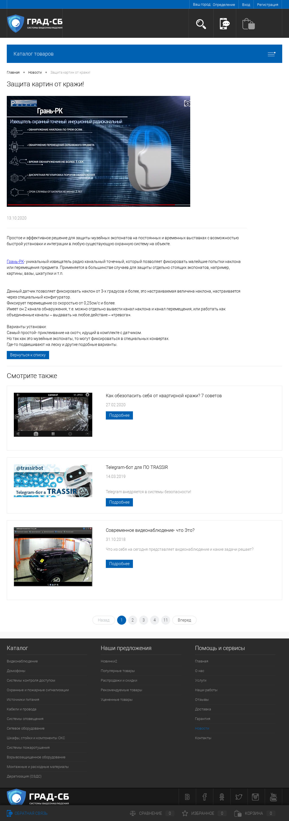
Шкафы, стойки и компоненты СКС (36, 738)
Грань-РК (15, 261)
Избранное (204, 813)
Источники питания (23, 699)
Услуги (200, 680)
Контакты (203, 738)
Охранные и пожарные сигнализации (38, 690)
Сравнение (152, 813)
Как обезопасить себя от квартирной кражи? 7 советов (164, 395)
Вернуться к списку (28, 355)
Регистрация (267, 5)
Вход (246, 5)
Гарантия (202, 719)
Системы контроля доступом (31, 680)
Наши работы (206, 690)
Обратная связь (27, 813)
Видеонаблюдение (22, 661)
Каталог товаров (144, 54)
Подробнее (119, 415)
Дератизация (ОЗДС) (24, 776)
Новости (202, 728)
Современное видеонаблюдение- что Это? (150, 530)
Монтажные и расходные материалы (38, 767)
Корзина (254, 813)
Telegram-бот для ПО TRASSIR (137, 467)
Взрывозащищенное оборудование (36, 757)
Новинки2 (109, 661)
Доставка (203, 709)
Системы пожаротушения (28, 747)
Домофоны (16, 671)
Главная (201, 661)
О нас (199, 671)
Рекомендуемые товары (121, 690)
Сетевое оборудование (26, 728)
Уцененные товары (117, 699)
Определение (224, 5)
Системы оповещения (25, 719)
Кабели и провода (21, 709)
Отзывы (202, 699)
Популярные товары (118, 671)
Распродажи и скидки (119, 680)
